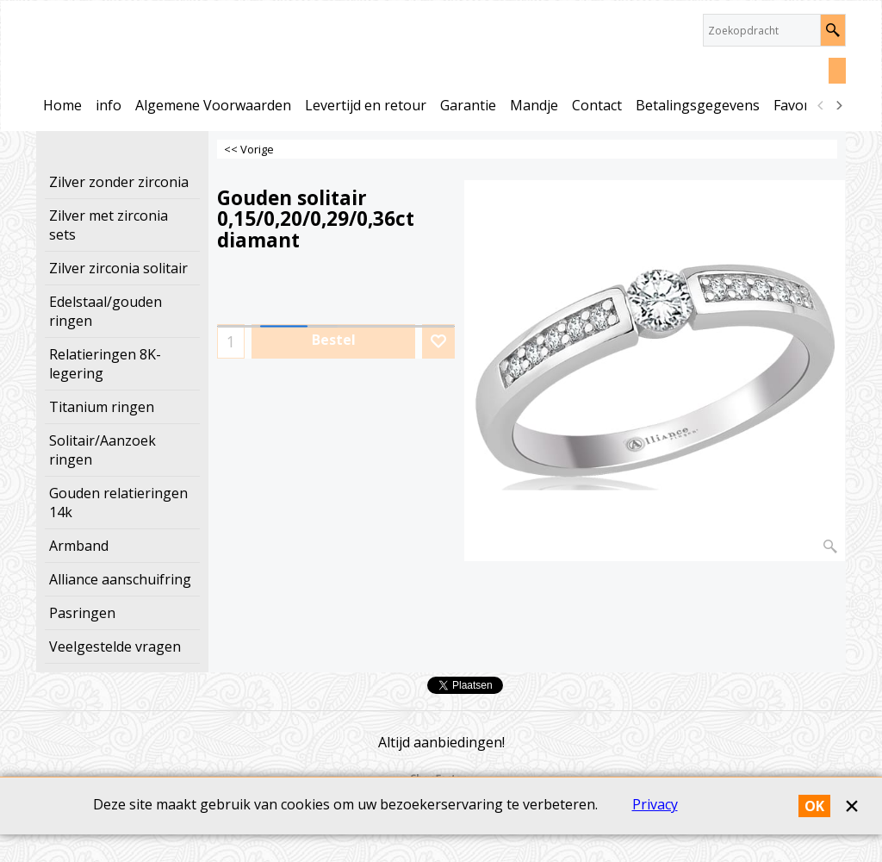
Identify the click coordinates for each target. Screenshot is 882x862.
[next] (838, 105)
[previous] (821, 105)
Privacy (655, 831)
